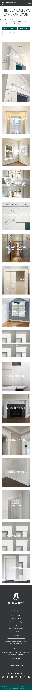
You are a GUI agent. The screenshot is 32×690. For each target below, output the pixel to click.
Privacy (24, 688)
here (10, 24)
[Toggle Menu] (29, 3)
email (12, 652)
